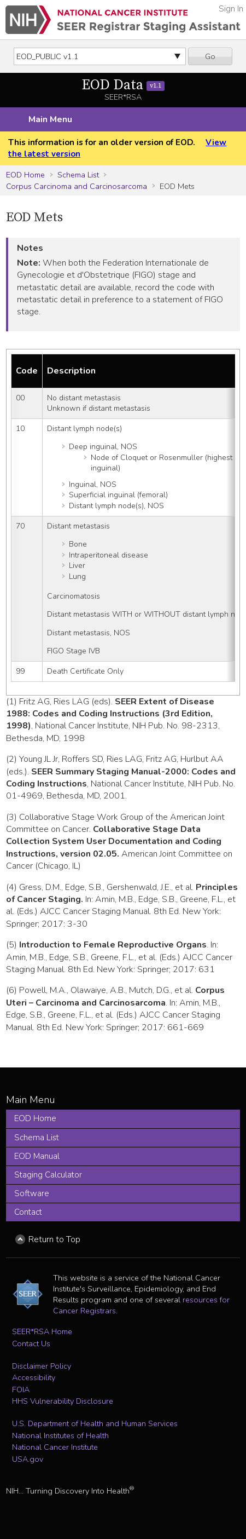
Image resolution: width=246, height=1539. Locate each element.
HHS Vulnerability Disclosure (62, 1401)
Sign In (231, 9)
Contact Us (31, 1343)
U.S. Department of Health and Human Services (95, 1423)
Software (31, 1193)
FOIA (21, 1389)
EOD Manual (37, 1156)
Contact (28, 1212)
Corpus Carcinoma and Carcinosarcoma (76, 186)
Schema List (78, 174)
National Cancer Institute (55, 1447)
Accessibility (33, 1377)
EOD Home (25, 174)
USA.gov (27, 1459)
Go (210, 56)
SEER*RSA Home (42, 1331)
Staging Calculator (48, 1174)
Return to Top (54, 1239)
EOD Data (123, 85)
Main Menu (50, 119)
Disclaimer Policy (41, 1365)
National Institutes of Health (60, 1435)
